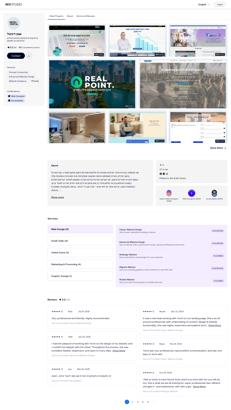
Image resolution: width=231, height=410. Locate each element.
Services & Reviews (85, 16)
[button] (77, 40)
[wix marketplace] (13, 4)
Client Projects (56, 16)
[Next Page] (153, 402)
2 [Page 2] (132, 402)
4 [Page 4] (142, 402)
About (70, 16)
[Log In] (220, 4)
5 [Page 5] (148, 402)
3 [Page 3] (137, 402)
